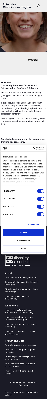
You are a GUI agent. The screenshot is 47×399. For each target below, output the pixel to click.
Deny (23, 249)
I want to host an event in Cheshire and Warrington (20, 332)
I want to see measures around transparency (18, 297)
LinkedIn (8, 395)
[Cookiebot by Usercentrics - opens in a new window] (33, 148)
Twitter (35, 392)
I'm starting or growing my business (20, 345)
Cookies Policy (24, 392)
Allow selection (23, 241)
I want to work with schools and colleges (19, 372)
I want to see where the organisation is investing (21, 325)
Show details (33, 224)
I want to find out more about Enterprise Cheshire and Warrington (20, 311)
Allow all (23, 232)
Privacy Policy (11, 392)
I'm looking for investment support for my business (20, 365)
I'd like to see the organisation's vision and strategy (21, 290)
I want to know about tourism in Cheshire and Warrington (19, 318)
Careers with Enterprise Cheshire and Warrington (21, 283)
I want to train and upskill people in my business (20, 350)
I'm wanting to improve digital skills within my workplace (20, 358)
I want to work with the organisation (20, 277)
